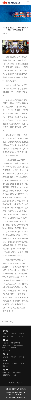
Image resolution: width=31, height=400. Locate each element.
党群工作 (19, 383)
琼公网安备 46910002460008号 (15, 397)
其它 (14, 375)
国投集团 (8, 389)
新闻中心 (5, 354)
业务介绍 (5, 340)
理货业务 (13, 348)
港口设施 (21, 334)
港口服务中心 (6, 350)
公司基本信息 (6, 372)
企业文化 (5, 361)
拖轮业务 (5, 348)
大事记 (13, 336)
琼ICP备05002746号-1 (15, 394)
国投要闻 (13, 357)
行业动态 (21, 357)
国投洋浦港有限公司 (11, 2)
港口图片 (23, 363)
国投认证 (23, 389)
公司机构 (13, 334)
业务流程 (5, 343)
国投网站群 (15, 389)
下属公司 (20, 336)
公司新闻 (5, 357)
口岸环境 (5, 336)
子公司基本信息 (18, 372)
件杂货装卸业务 (18, 345)
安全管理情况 (6, 375)
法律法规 (11, 383)
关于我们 (5, 331)
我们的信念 (5, 363)
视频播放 (5, 366)
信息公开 (5, 370)
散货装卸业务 (6, 345)
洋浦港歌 (14, 363)
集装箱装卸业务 (15, 343)
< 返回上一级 (8, 321)
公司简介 (5, 334)
